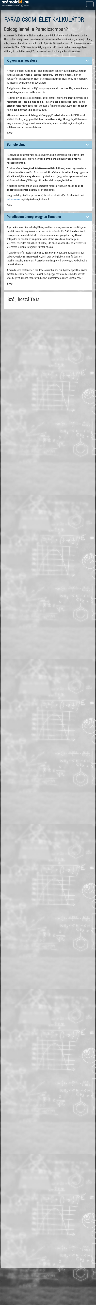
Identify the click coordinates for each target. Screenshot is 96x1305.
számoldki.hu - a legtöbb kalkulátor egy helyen (16, 3)
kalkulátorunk (13, 199)
